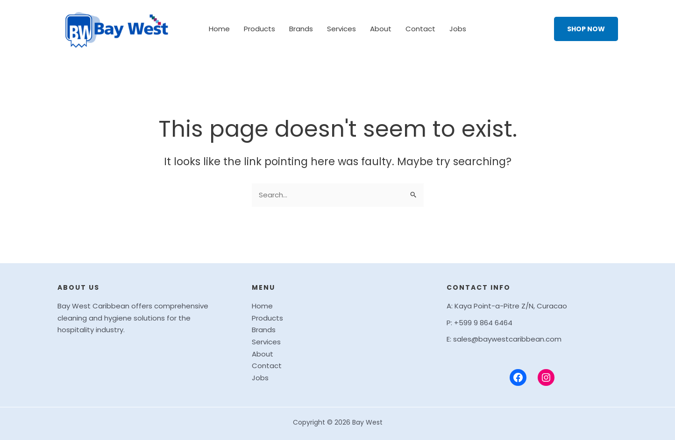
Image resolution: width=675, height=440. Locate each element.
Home (219, 29)
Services (341, 29)
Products (259, 29)
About (380, 29)
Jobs (457, 29)
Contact (420, 29)
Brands (301, 29)
